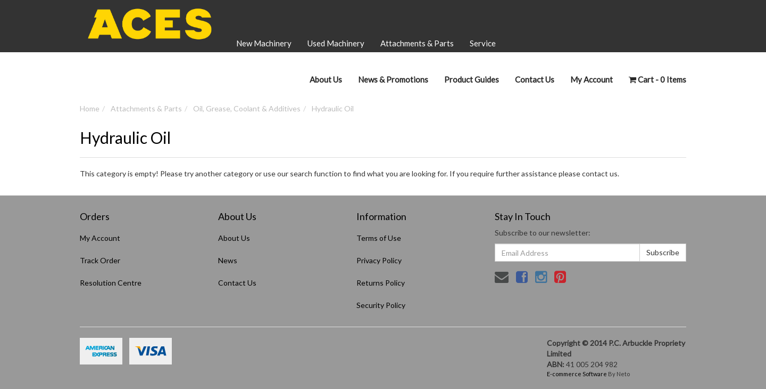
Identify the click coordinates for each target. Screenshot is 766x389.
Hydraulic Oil (333, 108)
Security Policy (380, 305)
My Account (100, 237)
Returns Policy (380, 282)
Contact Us (534, 79)
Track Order (100, 260)
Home (89, 108)
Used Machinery (335, 43)
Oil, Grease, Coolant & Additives (247, 108)
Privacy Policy (379, 260)
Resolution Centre (110, 282)
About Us (326, 79)
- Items (657, 79)
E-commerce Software (577, 373)
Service (483, 43)
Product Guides (471, 79)
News (227, 260)
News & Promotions (393, 79)
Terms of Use (378, 237)
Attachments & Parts (417, 43)
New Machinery (264, 43)
